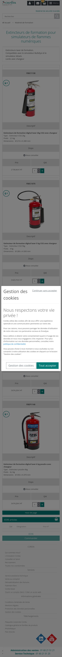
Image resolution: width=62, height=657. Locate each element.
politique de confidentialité (14, 344)
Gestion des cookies (21, 365)
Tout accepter (47, 365)
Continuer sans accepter (44, 290)
